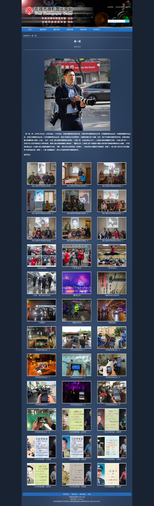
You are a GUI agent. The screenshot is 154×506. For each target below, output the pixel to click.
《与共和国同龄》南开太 (42, 487)
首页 (29, 29)
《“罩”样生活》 (77, 268)
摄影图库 (43, 29)
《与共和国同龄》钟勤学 (112, 487)
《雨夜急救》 (112, 323)
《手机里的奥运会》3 (112, 350)
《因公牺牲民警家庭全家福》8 (77, 241)
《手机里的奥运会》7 (42, 405)
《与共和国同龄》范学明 (77, 432)
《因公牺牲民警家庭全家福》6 (112, 213)
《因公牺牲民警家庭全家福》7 (42, 241)
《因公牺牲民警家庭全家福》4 (42, 213)
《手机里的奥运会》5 (77, 377)
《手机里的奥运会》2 (77, 350)
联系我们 (96, 29)
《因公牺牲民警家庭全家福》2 (77, 186)
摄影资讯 (56, 29)
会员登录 (110, 7)
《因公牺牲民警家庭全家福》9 (112, 241)
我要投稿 (70, 29)
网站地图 (82, 494)
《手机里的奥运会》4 (42, 377)
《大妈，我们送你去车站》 (42, 295)
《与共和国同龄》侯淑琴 (112, 432)
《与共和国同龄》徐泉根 (77, 487)
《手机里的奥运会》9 (112, 405)
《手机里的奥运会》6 (112, 377)
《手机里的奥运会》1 (42, 350)
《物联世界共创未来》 (112, 295)
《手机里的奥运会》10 (42, 432)
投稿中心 (128, 7)
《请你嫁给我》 (42, 268)
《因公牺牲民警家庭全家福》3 (112, 186)
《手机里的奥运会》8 (77, 405)
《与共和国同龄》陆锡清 (77, 459)
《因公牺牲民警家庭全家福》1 (42, 186)
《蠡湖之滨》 (77, 295)
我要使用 (83, 29)
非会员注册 (119, 7)
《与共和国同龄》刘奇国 (42, 459)
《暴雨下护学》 (77, 323)
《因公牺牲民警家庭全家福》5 (77, 213)
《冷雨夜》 (42, 323)
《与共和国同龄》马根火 (112, 459)
